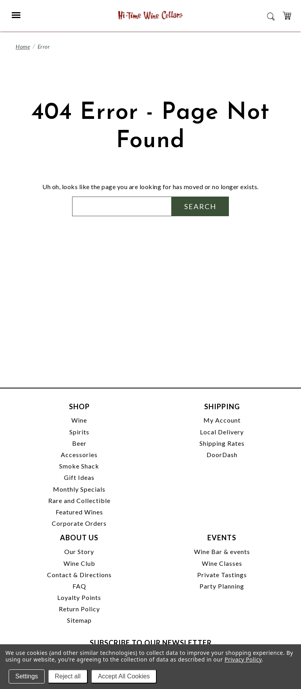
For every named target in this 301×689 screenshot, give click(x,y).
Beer (79, 443)
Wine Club (79, 563)
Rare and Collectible (79, 500)
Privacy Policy (243, 659)
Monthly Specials (79, 489)
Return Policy (79, 608)
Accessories (79, 454)
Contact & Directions (79, 574)
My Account (222, 420)
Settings (26, 676)
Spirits (79, 432)
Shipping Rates (222, 443)
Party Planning (221, 586)
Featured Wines (79, 512)
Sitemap (79, 620)
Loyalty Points (79, 597)
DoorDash (222, 454)
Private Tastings (222, 574)
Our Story (79, 551)
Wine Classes (222, 563)
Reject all (68, 676)
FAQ (79, 586)
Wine (79, 420)
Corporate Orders (79, 523)
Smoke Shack (79, 466)
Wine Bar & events (222, 551)
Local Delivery (222, 432)
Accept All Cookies (124, 676)
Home (23, 46)
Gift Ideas (79, 477)
